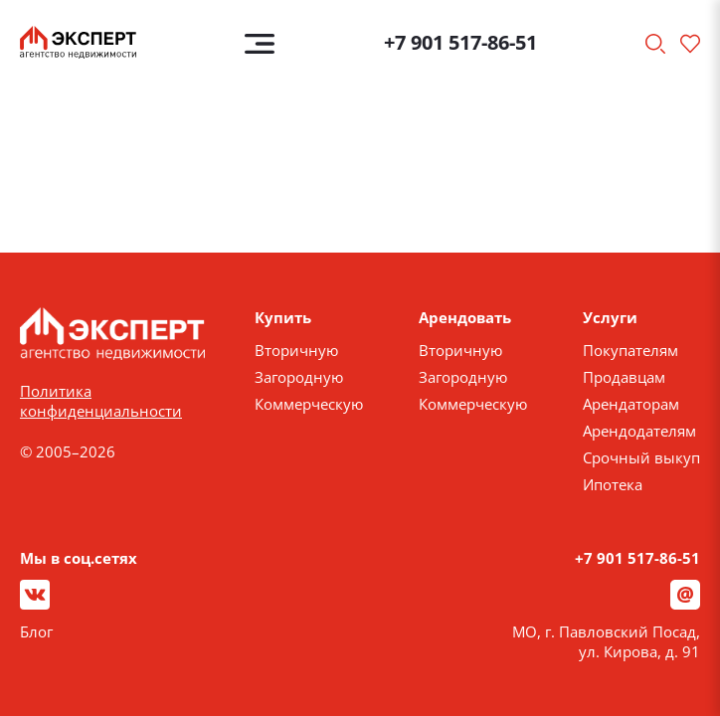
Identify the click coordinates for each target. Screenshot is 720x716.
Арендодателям (639, 431)
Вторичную (296, 350)
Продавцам (624, 377)
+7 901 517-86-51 (460, 42)
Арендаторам (631, 404)
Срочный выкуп (641, 457)
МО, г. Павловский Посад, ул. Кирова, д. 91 (606, 641)
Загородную (299, 377)
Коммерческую (309, 404)
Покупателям (630, 350)
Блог (36, 631)
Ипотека (612, 484)
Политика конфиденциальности (101, 401)
